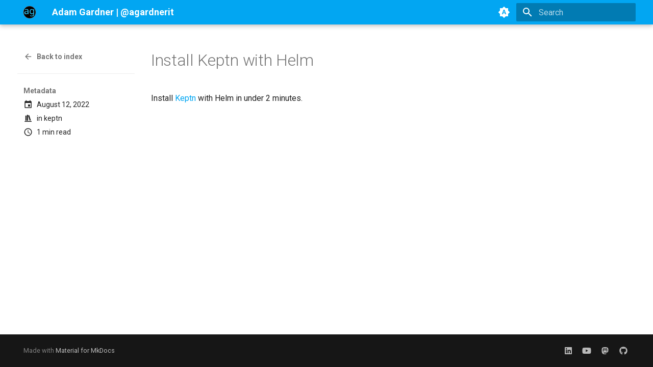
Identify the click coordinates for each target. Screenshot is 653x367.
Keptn (185, 98)
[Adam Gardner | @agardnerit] (29, 12)
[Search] (576, 12)
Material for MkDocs (85, 350)
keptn (53, 118)
